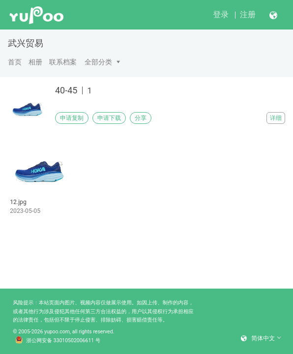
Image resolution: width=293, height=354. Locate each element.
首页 (15, 62)
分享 (140, 118)
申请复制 (72, 118)
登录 (221, 14)
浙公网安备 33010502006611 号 (58, 341)
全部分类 (98, 62)
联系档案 (63, 62)
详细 (276, 118)
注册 (248, 14)
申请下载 (109, 118)
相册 (35, 62)
